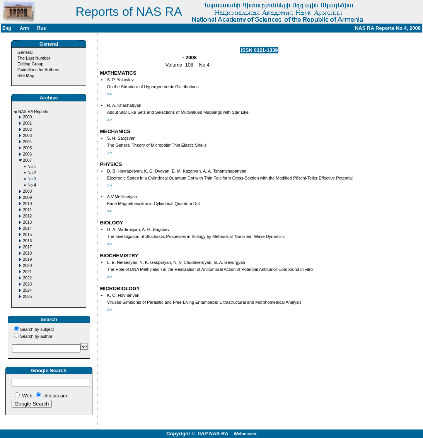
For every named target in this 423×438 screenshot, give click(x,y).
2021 (27, 272)
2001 (27, 123)
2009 (27, 197)
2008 (27, 191)
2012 (27, 216)
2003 (27, 135)
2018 (27, 253)
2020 (27, 265)
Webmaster (245, 433)
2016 (27, 241)
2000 (27, 117)
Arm (24, 28)
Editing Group (30, 64)
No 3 (31, 179)
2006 (27, 154)
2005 (27, 148)
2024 (27, 290)
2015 (27, 235)
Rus (41, 28)
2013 (27, 222)
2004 (27, 142)
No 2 (31, 173)
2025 (27, 296)
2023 (27, 284)
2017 (27, 247)
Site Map (25, 75)
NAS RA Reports (33, 111)
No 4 (31, 185)
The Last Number (33, 58)
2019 (27, 259)
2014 (27, 228)
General (24, 52)
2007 (27, 160)
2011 (27, 210)
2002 (27, 129)
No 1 (31, 166)
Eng (6, 28)
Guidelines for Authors (38, 69)
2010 (27, 204)
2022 (27, 278)
